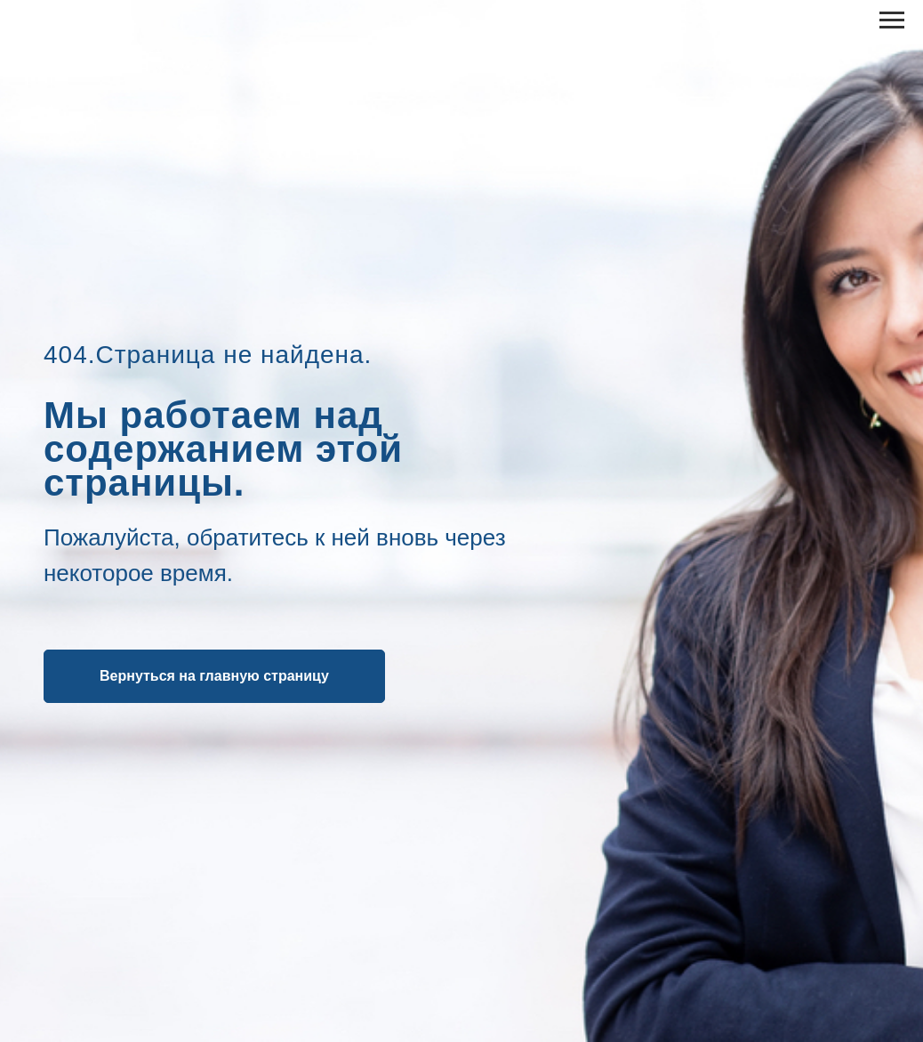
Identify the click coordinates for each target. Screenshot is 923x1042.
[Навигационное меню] (891, 20)
